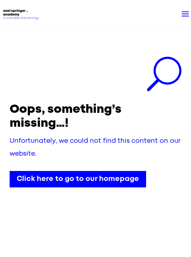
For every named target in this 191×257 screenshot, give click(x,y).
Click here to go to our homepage (78, 179)
